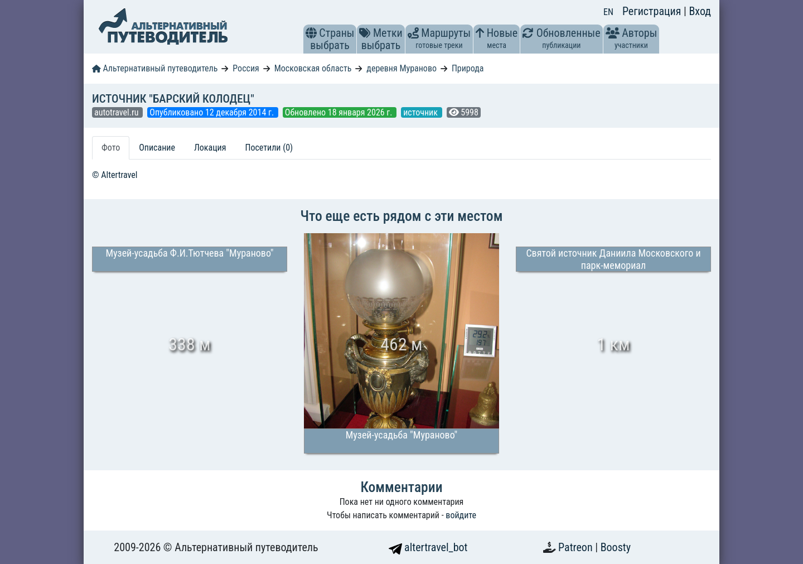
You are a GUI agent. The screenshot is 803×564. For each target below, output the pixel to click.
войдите (461, 515)
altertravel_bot (428, 547)
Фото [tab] (110, 147)
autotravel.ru (117, 112)
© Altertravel (114, 175)
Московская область (313, 68)
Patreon (576, 547)
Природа (468, 68)
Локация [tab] (210, 147)
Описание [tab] (157, 147)
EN (608, 12)
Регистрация (653, 11)
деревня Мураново (401, 68)
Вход (700, 11)
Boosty (616, 547)
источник (421, 112)
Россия (246, 68)
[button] (311, 32)
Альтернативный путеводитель (154, 68)
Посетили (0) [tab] (269, 147)
